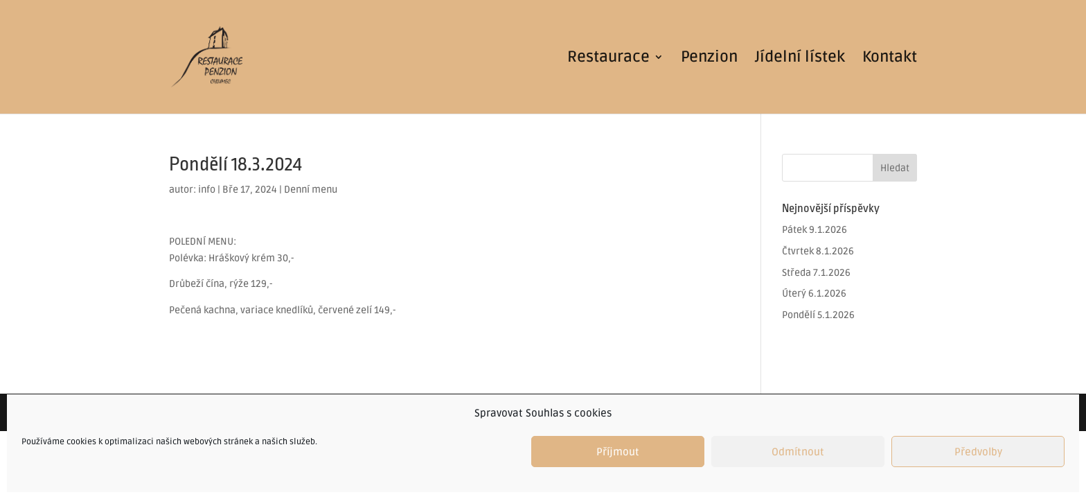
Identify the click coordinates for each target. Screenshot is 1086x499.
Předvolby (978, 452)
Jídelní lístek (800, 59)
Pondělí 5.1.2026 (818, 315)
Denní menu (310, 189)
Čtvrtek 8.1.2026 (818, 251)
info (206, 189)
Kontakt (889, 59)
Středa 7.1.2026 (816, 273)
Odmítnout (798, 452)
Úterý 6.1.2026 (814, 293)
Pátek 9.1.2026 (814, 230)
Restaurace (608, 59)
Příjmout (617, 452)
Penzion (709, 59)
